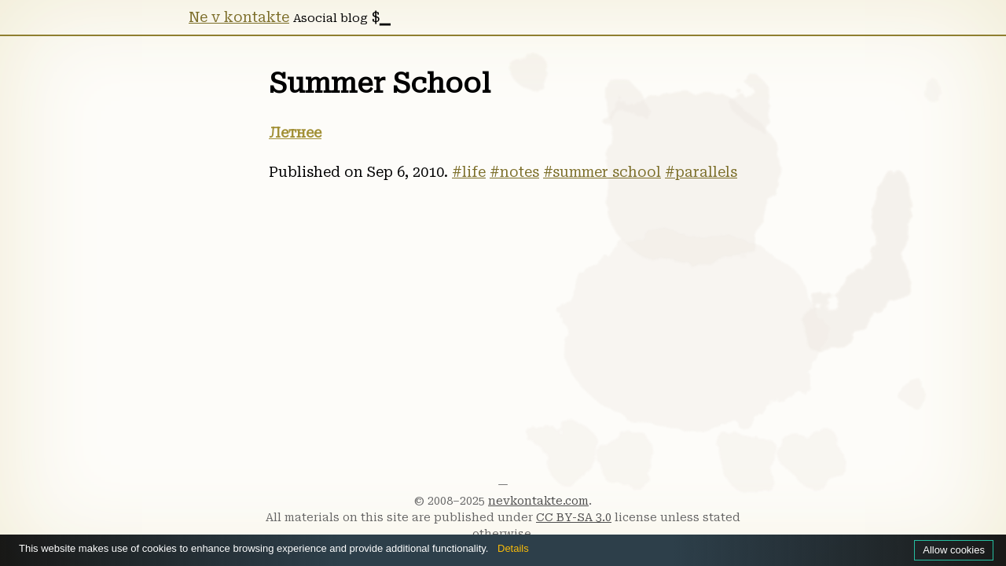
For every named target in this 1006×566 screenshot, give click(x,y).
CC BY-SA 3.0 (573, 517)
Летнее (295, 133)
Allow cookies (951, 549)
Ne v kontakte (239, 17)
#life (469, 172)
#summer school (602, 172)
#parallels (701, 172)
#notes (514, 172)
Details (550, 548)
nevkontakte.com (538, 500)
